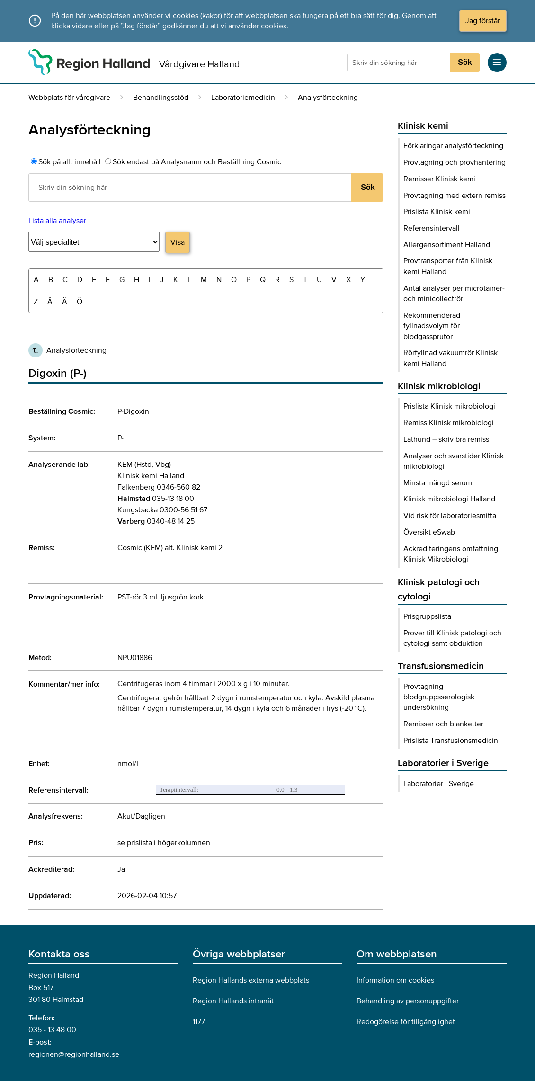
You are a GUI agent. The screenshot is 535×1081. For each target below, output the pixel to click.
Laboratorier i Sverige (438, 783)
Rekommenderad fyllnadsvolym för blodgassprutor (431, 326)
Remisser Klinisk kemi (439, 179)
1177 (199, 1022)
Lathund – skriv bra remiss (446, 439)
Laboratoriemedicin (243, 97)
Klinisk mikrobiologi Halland (449, 499)
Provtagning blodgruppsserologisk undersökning (438, 697)
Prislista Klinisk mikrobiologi (449, 406)
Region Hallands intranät (233, 1001)
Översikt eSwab (429, 532)
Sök (367, 187)
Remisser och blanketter (443, 724)
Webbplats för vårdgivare (69, 97)
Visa (177, 242)
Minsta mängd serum (437, 483)
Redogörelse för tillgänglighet (406, 1022)
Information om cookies (395, 980)
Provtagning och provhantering (454, 162)
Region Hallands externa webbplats (251, 980)
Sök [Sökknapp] (465, 62)
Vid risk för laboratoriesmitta (449, 515)
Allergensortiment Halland (446, 245)
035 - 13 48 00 (52, 1030)
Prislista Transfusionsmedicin (450, 740)
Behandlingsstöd (160, 97)
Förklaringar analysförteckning (453, 146)
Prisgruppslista (427, 616)
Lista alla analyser (57, 220)
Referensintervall (431, 228)
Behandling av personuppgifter (408, 1001)
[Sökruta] (399, 62)
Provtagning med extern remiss (454, 195)
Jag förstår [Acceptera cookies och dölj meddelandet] (482, 21)
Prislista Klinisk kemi (436, 211)
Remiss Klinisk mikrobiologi (448, 423)
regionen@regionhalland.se (73, 1054)
